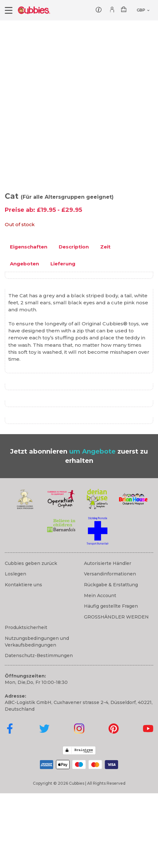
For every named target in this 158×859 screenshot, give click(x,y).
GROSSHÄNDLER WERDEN (116, 682)
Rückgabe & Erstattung (111, 650)
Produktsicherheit (26, 693)
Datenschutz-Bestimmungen (39, 721)
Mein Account (100, 661)
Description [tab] (74, 312)
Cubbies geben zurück (31, 629)
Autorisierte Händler (107, 629)
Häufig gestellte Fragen (111, 672)
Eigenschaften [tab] (28, 312)
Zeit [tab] (105, 312)
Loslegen (15, 640)
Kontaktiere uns (23, 650)
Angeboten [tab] (24, 329)
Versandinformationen (110, 640)
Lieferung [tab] (62, 329)
